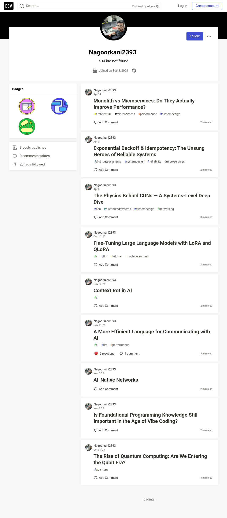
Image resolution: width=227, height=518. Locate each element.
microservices (125, 114)
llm (104, 256)
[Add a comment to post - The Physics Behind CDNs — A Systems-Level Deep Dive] (106, 217)
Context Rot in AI (113, 290)
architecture (103, 114)
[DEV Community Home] (8, 6)
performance (147, 114)
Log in (182, 6)
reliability (154, 161)
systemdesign (170, 114)
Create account (207, 6)
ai (96, 256)
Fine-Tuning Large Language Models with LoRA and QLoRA (152, 246)
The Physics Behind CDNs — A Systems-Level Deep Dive (152, 199)
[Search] (22, 6)
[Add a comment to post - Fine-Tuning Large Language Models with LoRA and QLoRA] (106, 264)
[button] (27, 106)
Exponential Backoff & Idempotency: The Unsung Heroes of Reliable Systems (149, 151)
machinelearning (136, 256)
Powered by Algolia (145, 6)
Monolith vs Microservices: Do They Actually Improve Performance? (144, 104)
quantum (101, 469)
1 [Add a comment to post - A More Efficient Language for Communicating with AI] (129, 353)
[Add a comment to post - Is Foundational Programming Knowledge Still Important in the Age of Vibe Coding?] (106, 430)
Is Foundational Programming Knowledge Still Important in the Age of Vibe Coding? (145, 418)
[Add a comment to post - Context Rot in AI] (106, 305)
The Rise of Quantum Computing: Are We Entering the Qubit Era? (150, 459)
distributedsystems (107, 161)
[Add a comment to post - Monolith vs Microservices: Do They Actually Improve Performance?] (106, 122)
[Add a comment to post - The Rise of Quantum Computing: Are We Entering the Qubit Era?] (106, 477)
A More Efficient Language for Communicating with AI (152, 335)
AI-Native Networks (116, 380)
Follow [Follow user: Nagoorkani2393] (195, 36)
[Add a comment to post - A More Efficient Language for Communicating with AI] (104, 353)
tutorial (116, 256)
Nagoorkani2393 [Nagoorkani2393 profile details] (105, 90)
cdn (97, 209)
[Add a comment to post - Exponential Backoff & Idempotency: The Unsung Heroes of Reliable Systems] (106, 169)
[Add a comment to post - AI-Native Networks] (106, 389)
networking (166, 209)
